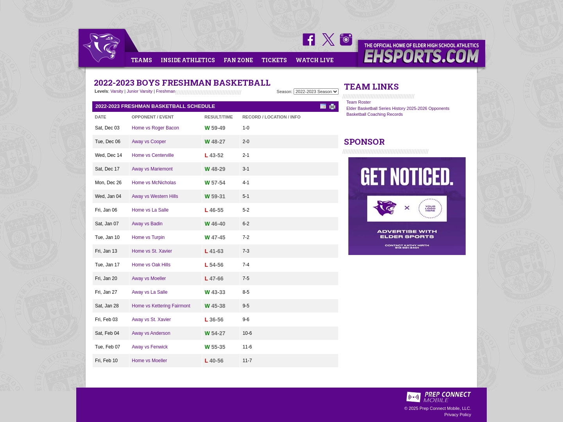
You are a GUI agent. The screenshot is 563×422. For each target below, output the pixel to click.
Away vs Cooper (149, 141)
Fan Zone (238, 60)
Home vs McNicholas (154, 182)
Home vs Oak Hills (151, 265)
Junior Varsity (139, 91)
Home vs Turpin (148, 237)
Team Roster (358, 102)
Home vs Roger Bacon (155, 128)
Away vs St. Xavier (151, 319)
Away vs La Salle (149, 292)
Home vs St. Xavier (152, 251)
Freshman (166, 91)
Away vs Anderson (151, 333)
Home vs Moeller (149, 360)
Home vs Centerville (153, 155)
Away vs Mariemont (152, 169)
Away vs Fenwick (150, 347)
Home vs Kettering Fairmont (161, 306)
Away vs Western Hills (155, 196)
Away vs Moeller (149, 278)
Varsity (116, 91)
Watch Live (314, 60)
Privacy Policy (458, 414)
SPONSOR (364, 141)
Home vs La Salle (150, 210)
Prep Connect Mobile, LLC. (445, 408)
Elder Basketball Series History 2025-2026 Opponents (398, 108)
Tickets (274, 60)
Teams (141, 60)
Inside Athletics (188, 60)
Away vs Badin (147, 223)
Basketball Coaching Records (374, 114)
